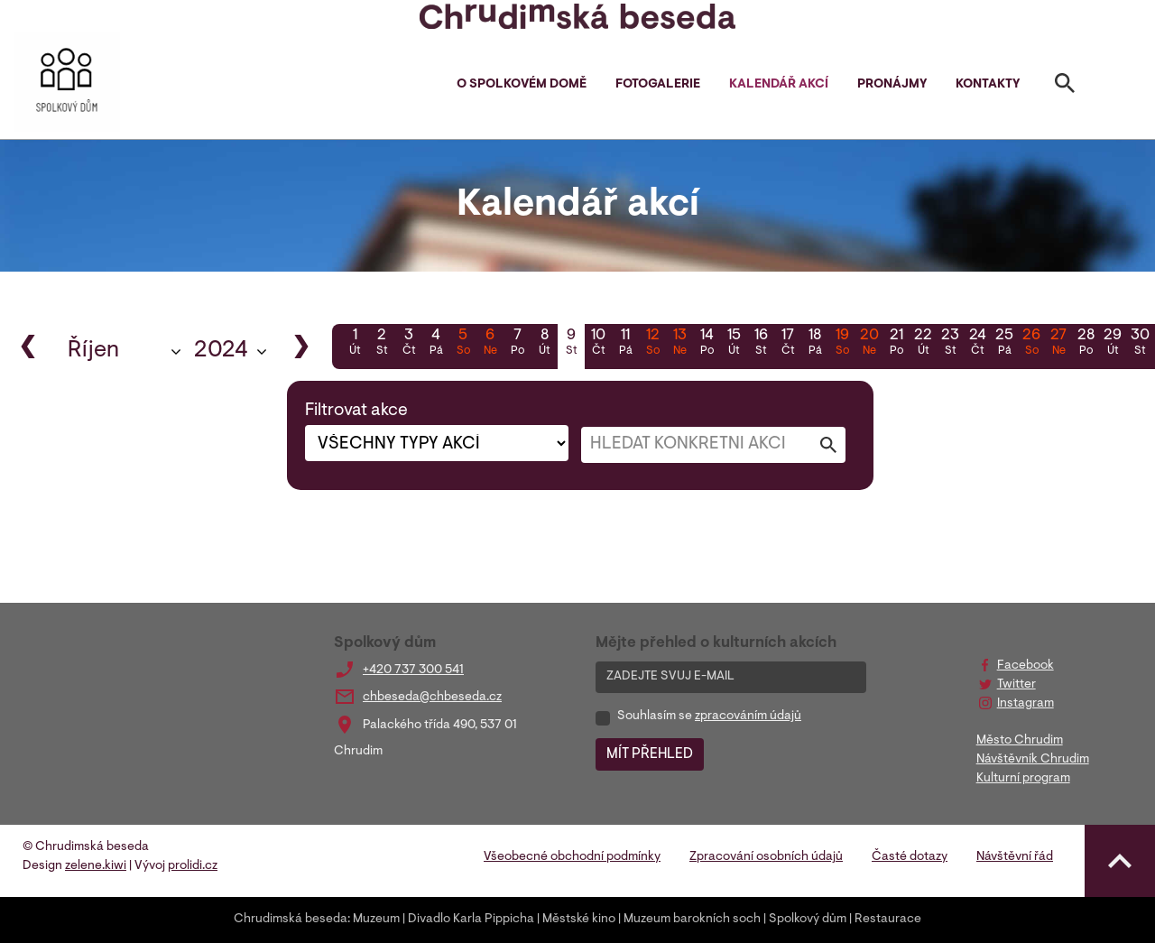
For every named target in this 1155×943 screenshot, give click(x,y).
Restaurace (888, 919)
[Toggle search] (1065, 86)
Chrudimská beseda (290, 919)
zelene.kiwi (95, 866)
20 (868, 343)
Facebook (1025, 666)
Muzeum (376, 919)
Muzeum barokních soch (692, 919)
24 (977, 343)
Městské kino (578, 919)
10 (598, 343)
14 (706, 343)
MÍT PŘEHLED (649, 754)
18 (814, 343)
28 (1085, 343)
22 (923, 343)
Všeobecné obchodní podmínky (572, 857)
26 (1031, 343)
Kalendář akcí (778, 85)
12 (652, 343)
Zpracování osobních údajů (766, 857)
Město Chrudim (1019, 741)
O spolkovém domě (522, 85)
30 (1139, 343)
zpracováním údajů (748, 716)
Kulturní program (1023, 778)
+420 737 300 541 (413, 670)
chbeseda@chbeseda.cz (432, 697)
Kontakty (988, 85)
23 (950, 343)
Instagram (1025, 704)
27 (1058, 343)
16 (760, 343)
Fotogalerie (657, 85)
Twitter (1016, 685)
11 (625, 343)
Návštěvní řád (1014, 857)
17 (787, 343)
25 (1004, 343)
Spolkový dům (807, 919)
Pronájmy (892, 85)
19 (841, 343)
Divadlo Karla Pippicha (471, 919)
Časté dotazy (909, 857)
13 (679, 343)
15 (733, 343)
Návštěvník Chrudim (1032, 759)
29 (1112, 343)
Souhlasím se (709, 716)
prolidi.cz (192, 866)
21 (896, 343)
